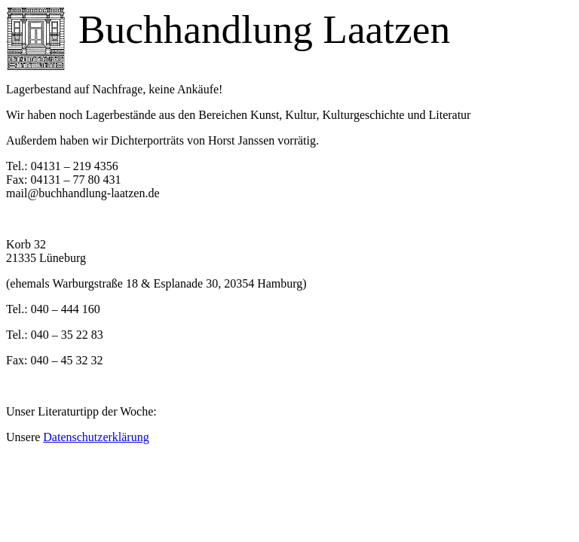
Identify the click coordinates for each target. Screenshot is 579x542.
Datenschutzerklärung (96, 437)
